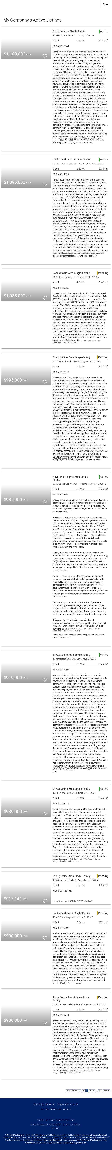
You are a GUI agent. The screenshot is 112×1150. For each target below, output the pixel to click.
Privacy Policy (65, 1120)
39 (100, 1091)
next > (106, 1091)
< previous (72, 1091)
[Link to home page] (3, 4)
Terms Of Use (45, 1120)
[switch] (44, 55)
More (105, 4)
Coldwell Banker (44, 1104)
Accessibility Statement (46, 1125)
